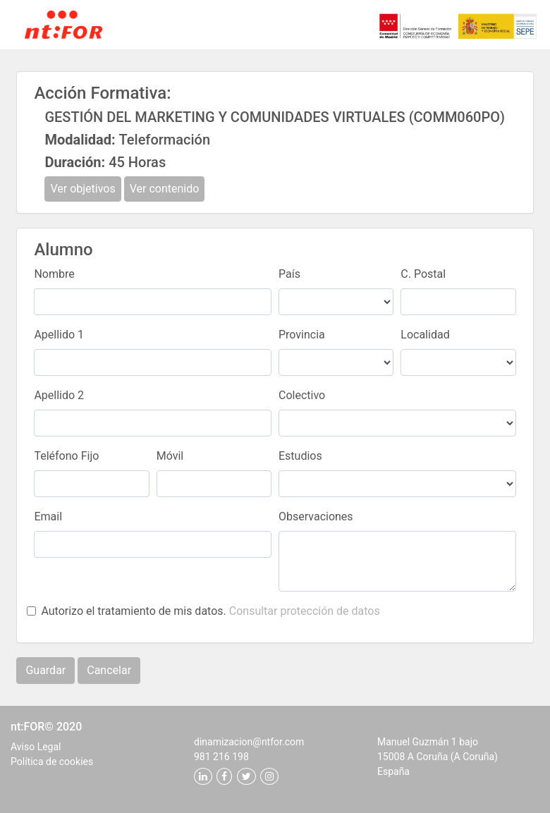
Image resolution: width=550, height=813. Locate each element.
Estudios (300, 456)
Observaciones (316, 516)
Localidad (425, 334)
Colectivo (302, 395)
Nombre (54, 274)
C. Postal (423, 274)
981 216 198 (221, 756)
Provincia (302, 334)
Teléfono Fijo (66, 456)
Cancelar (109, 670)
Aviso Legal (36, 746)
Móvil (170, 456)
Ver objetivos (82, 188)
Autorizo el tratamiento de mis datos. (210, 611)
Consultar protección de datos (304, 611)
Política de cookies (52, 761)
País (289, 274)
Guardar (45, 670)
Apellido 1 (59, 334)
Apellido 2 (59, 395)
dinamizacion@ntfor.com (249, 741)
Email (48, 516)
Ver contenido (165, 188)
